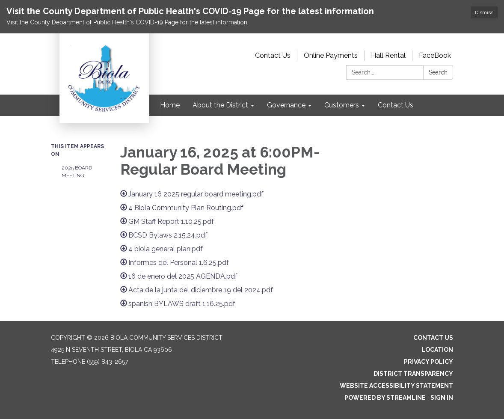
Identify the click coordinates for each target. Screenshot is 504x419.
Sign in (441, 397)
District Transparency (413, 373)
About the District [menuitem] (220, 105)
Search (438, 72)
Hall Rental (388, 55)
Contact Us (273, 55)
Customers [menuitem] (341, 105)
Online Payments (331, 55)
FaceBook (435, 55)
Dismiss (484, 12)
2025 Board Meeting (77, 171)
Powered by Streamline (385, 397)
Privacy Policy (428, 361)
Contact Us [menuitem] (395, 105)
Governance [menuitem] (286, 105)
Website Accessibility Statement (396, 385)
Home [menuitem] (170, 105)
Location (437, 349)
